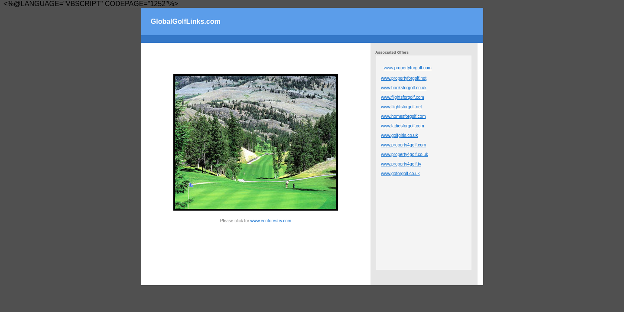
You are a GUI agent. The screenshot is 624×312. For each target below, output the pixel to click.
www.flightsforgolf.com (402, 97)
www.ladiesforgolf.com (402, 126)
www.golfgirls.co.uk (399, 135)
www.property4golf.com (403, 145)
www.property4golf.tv (401, 164)
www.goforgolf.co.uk (400, 173)
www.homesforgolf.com (403, 116)
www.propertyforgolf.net (403, 78)
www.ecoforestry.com (270, 220)
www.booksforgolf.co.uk (403, 87)
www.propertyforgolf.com (408, 67)
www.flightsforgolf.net (401, 106)
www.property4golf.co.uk (404, 154)
